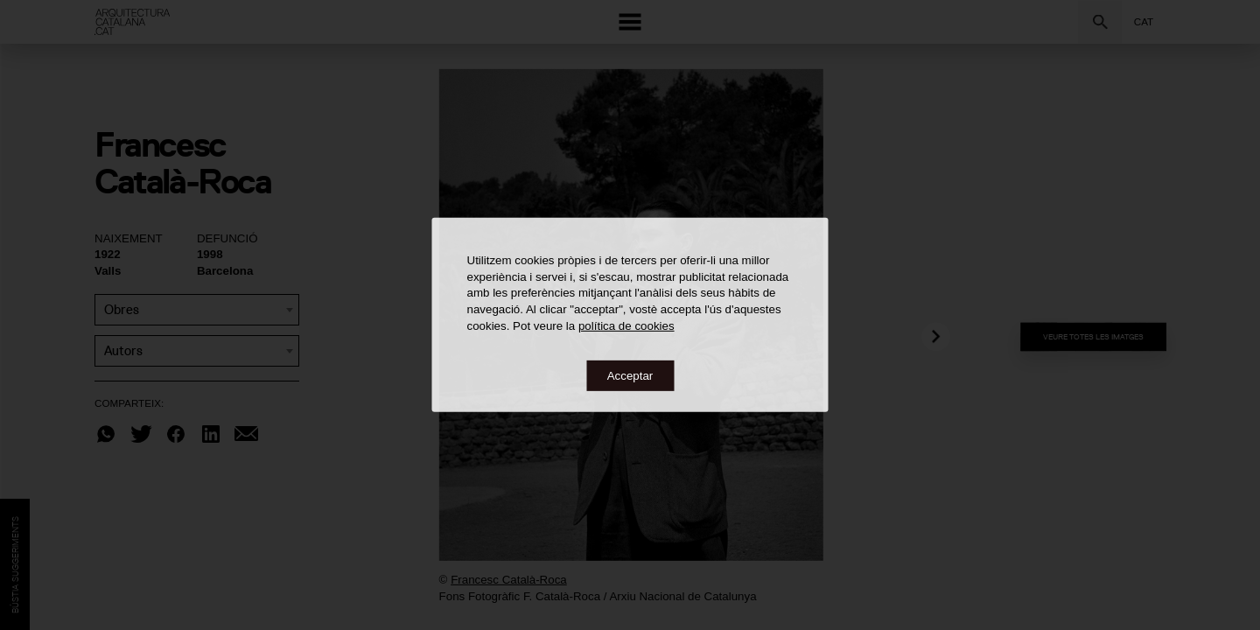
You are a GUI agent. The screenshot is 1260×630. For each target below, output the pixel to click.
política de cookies (626, 325)
